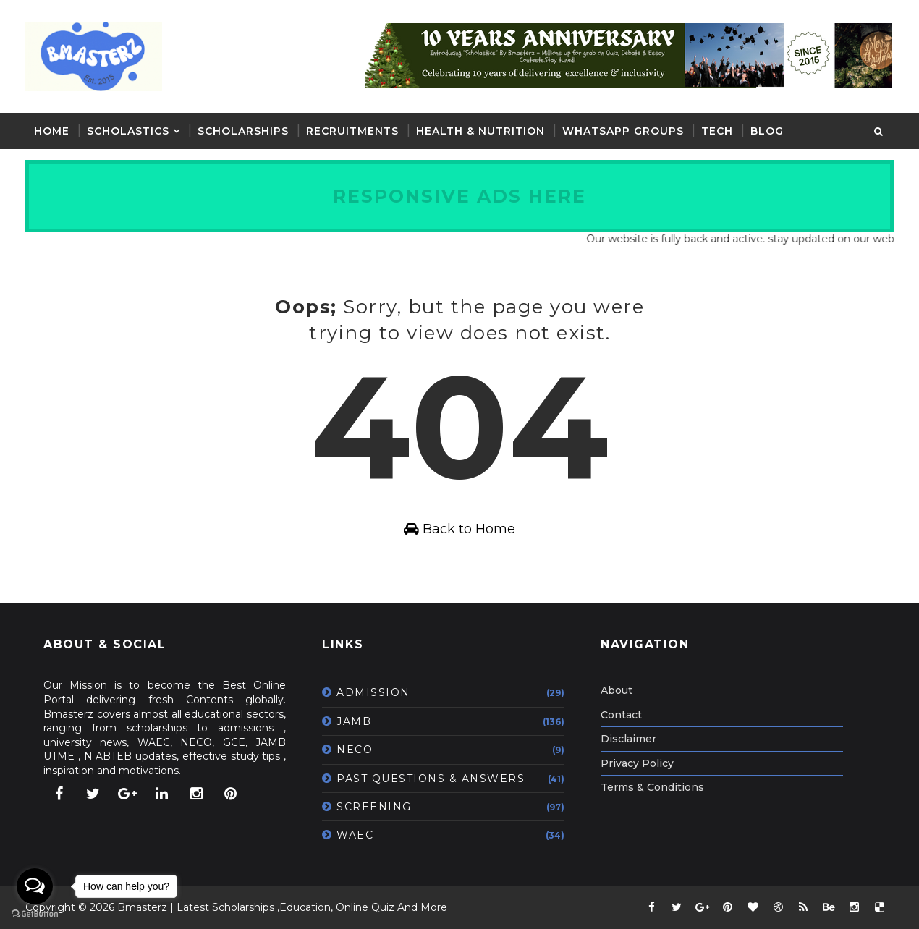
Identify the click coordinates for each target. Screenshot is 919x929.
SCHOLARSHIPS (243, 130)
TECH (717, 130)
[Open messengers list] (35, 886)
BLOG (767, 130)
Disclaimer (628, 738)
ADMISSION (373, 692)
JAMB (353, 721)
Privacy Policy (637, 763)
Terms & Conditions (652, 787)
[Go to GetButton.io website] (35, 914)
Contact (621, 714)
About (616, 690)
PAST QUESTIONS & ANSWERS (430, 778)
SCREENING (374, 806)
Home (51, 130)
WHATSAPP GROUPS (623, 130)
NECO (354, 749)
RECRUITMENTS (352, 130)
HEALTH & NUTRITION (480, 130)
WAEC (354, 834)
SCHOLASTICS (128, 130)
